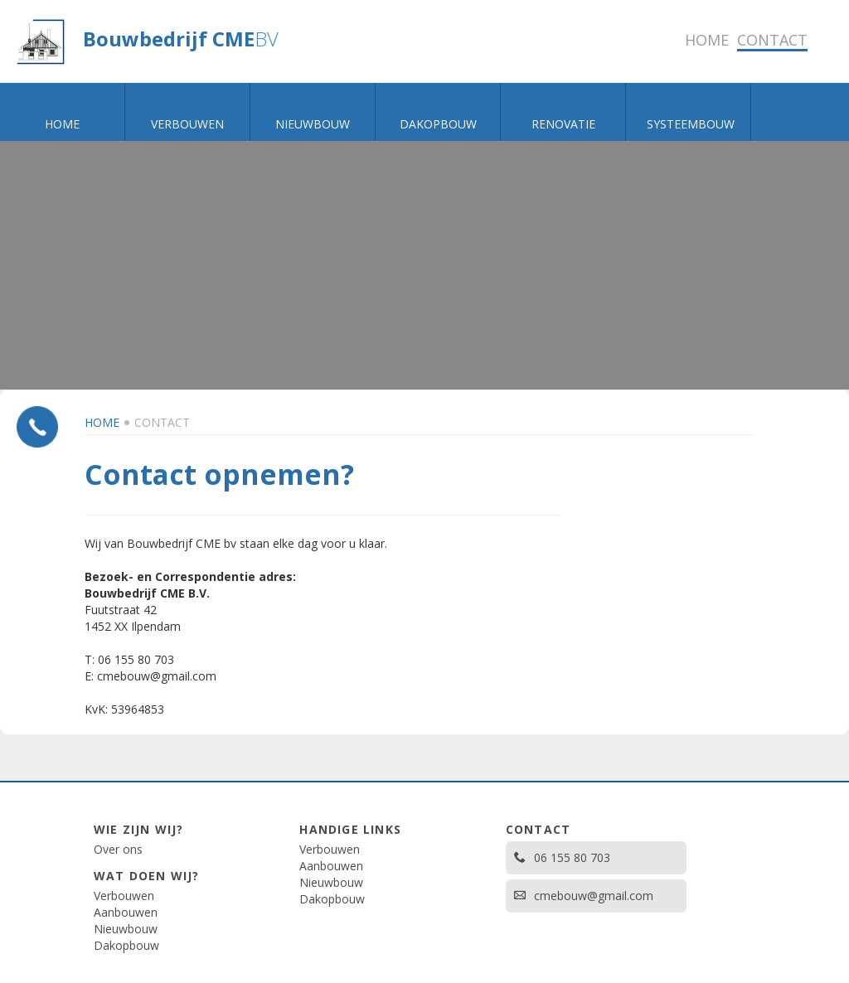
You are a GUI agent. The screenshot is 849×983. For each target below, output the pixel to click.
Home (102, 422)
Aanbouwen (126, 912)
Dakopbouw (126, 945)
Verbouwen (124, 895)
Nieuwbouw (126, 929)
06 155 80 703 (562, 857)
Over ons (118, 849)
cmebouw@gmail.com (583, 895)
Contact (162, 422)
